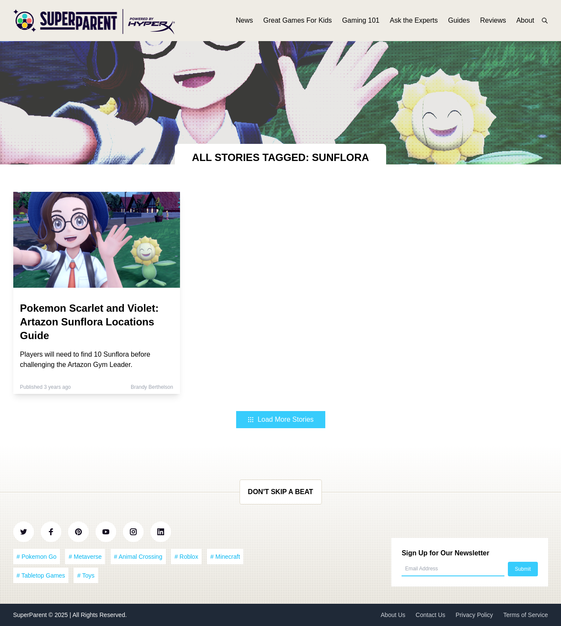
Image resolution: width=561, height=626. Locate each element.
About (525, 20)
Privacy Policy (474, 614)
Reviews (493, 20)
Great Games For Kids (297, 20)
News (244, 20)
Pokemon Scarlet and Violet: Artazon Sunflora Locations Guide (89, 321)
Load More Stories (280, 419)
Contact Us (430, 614)
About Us (393, 614)
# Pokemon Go (37, 556)
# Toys (85, 575)
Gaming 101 (360, 20)
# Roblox (186, 556)
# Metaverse (85, 556)
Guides (459, 20)
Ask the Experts (414, 20)
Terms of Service (525, 614)
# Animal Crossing (138, 556)
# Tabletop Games (41, 575)
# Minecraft (225, 556)
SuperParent (31, 614)
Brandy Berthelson (152, 387)
